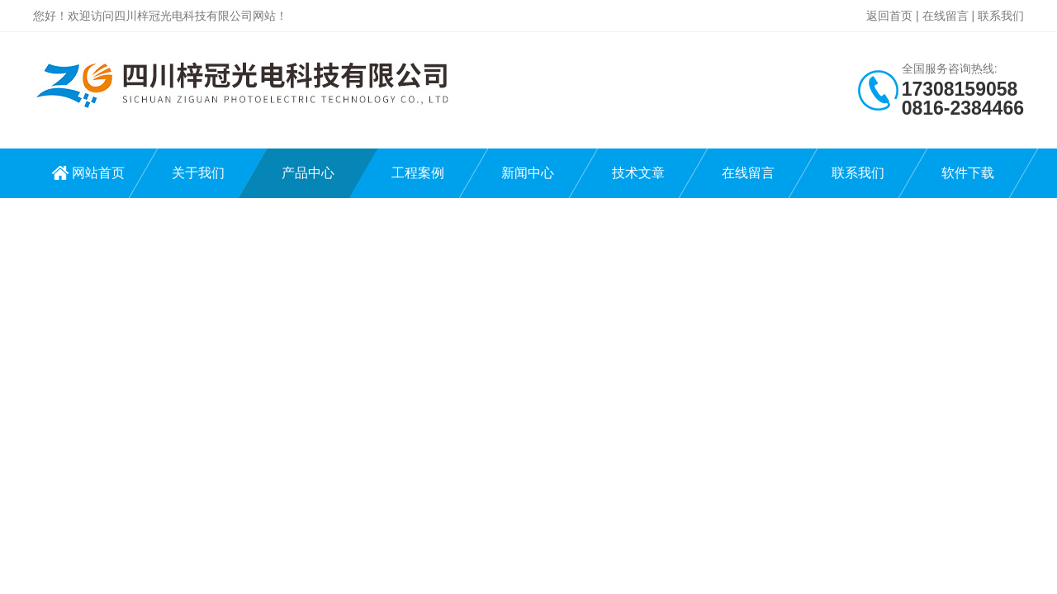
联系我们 (1001, 15)
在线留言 (945, 15)
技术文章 (638, 173)
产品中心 (308, 173)
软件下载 (967, 173)
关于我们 (198, 173)
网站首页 (98, 173)
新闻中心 (527, 173)
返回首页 (889, 15)
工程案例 (417, 173)
